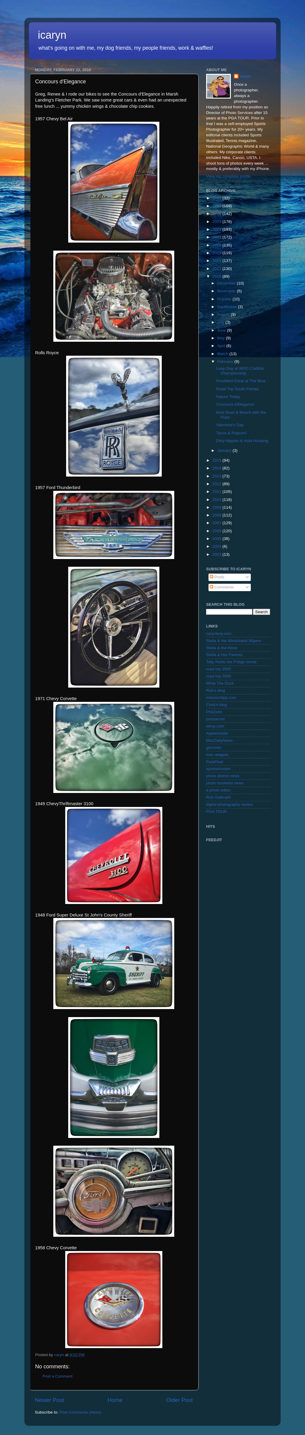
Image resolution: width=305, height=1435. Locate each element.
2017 (217, 268)
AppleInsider (217, 733)
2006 (217, 531)
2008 (217, 515)
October (225, 299)
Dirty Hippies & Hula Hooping (242, 440)
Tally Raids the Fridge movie (231, 662)
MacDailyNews (219, 740)
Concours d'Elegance (235, 404)
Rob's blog (215, 690)
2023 (217, 221)
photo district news (222, 776)
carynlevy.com (218, 633)
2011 (217, 491)
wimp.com (215, 726)
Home (115, 1400)
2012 (217, 484)
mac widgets (217, 754)
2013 (217, 476)
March (223, 354)
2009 (217, 507)
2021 (217, 237)
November (227, 291)
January (225, 450)
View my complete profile (228, 176)
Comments (222, 587)
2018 (217, 260)
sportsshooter (218, 768)
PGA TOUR (216, 811)
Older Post (179, 1400)
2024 (217, 213)
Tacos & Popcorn (231, 433)
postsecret (215, 719)
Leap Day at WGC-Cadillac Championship (240, 370)
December (227, 283)
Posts (217, 577)
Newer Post (49, 1400)
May (221, 338)
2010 (217, 499)
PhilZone (214, 712)
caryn (245, 76)
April (221, 345)
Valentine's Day (230, 425)
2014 (217, 468)
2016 (217, 276)
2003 (217, 554)
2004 (217, 546)
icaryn (52, 35)
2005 (217, 538)
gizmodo (213, 747)
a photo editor (218, 790)
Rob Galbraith (218, 797)
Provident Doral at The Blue (241, 381)
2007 (217, 523)
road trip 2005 (218, 669)
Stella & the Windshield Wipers (233, 640)
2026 (217, 198)
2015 (217, 460)
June (222, 330)
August (224, 314)
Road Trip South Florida (237, 389)
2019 (217, 253)
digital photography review (229, 804)
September (227, 307)
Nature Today (228, 396)
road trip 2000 (218, 676)
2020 (217, 245)
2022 (217, 229)
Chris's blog (216, 704)
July (221, 322)
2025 (217, 206)
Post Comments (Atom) (80, 1412)
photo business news (225, 783)
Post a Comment (58, 1376)
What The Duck (220, 683)
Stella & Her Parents (224, 654)
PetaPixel (214, 762)
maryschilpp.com (221, 697)
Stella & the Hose (221, 648)
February (225, 361)
